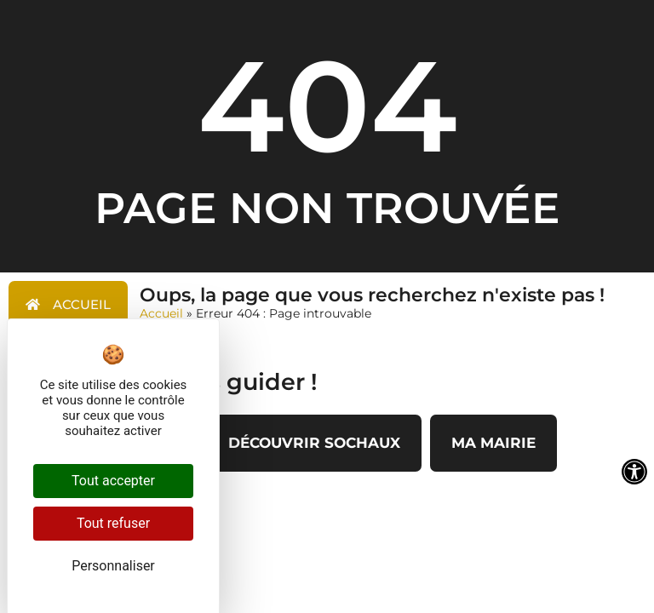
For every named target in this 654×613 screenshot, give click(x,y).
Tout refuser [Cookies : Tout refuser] (113, 523)
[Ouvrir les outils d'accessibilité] (634, 471)
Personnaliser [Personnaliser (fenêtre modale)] (113, 566)
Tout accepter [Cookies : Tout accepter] (113, 481)
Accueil (161, 313)
